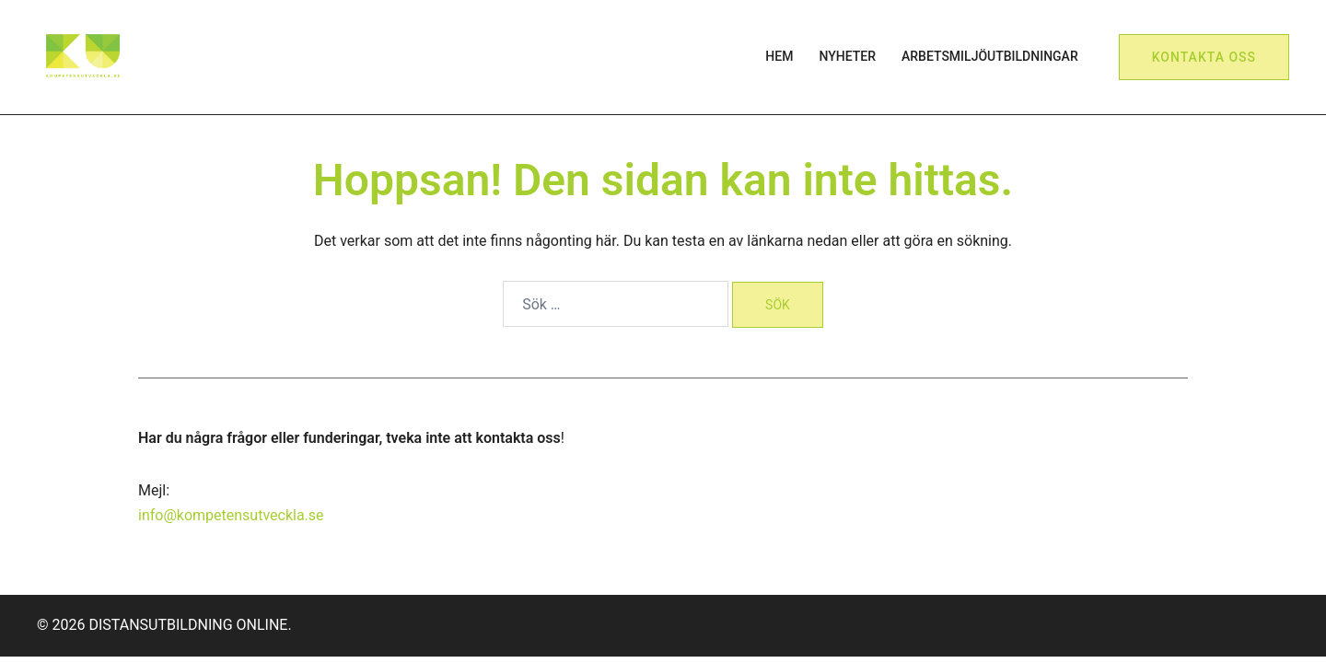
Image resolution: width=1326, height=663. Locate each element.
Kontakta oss (1204, 57)
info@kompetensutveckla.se (231, 515)
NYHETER (847, 56)
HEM (779, 56)
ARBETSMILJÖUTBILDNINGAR (989, 56)
